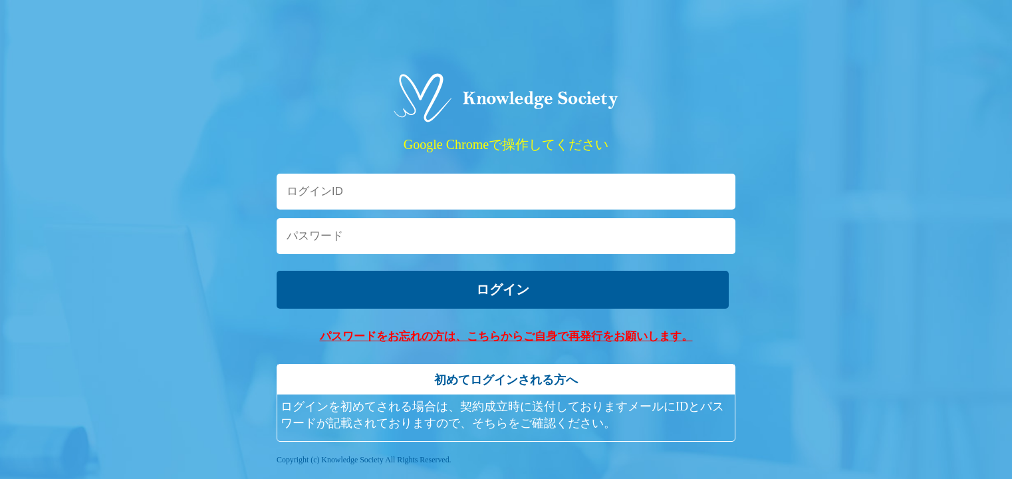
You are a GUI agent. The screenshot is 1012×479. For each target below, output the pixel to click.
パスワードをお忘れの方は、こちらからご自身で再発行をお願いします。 (506, 336)
